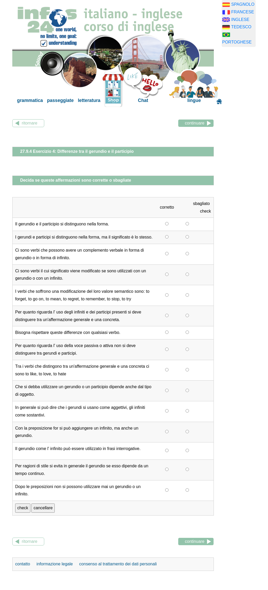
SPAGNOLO (242, 4)
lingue (194, 100)
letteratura (89, 100)
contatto (23, 564)
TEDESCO (241, 27)
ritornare (29, 123)
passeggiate (60, 100)
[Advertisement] (245, 133)
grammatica (30, 100)
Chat (143, 100)
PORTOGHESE (237, 42)
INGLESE (240, 19)
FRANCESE (242, 12)
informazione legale (54, 564)
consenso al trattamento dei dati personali (118, 564)
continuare (194, 123)
